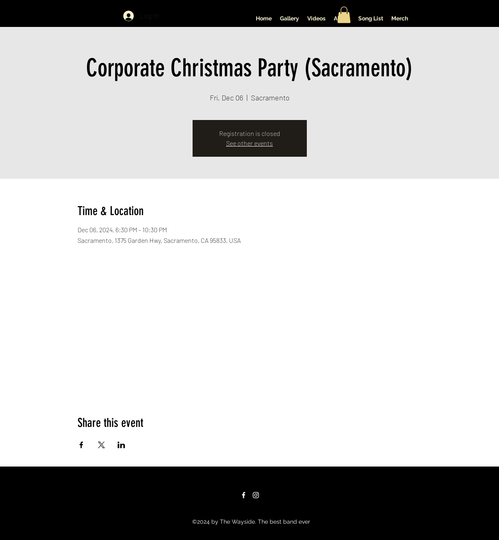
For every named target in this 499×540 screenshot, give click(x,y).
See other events (249, 143)
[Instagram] (256, 495)
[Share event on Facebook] (81, 445)
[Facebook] (244, 495)
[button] (344, 15)
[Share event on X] (101, 445)
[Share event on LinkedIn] (121, 445)
